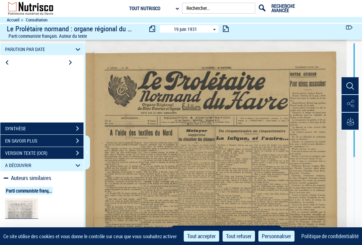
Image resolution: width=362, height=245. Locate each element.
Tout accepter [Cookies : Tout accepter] (201, 236)
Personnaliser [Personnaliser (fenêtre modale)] (276, 236)
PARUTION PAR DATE (43, 49)
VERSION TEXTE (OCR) (44, 153)
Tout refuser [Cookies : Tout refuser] (239, 236)
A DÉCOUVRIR (43, 165)
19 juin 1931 (185, 29)
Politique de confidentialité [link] (330, 236)
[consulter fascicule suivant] (225, 29)
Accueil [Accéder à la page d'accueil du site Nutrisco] (13, 20)
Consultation (36, 20)
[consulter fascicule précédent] (153, 29)
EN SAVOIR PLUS (44, 141)
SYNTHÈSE (44, 128)
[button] (350, 86)
